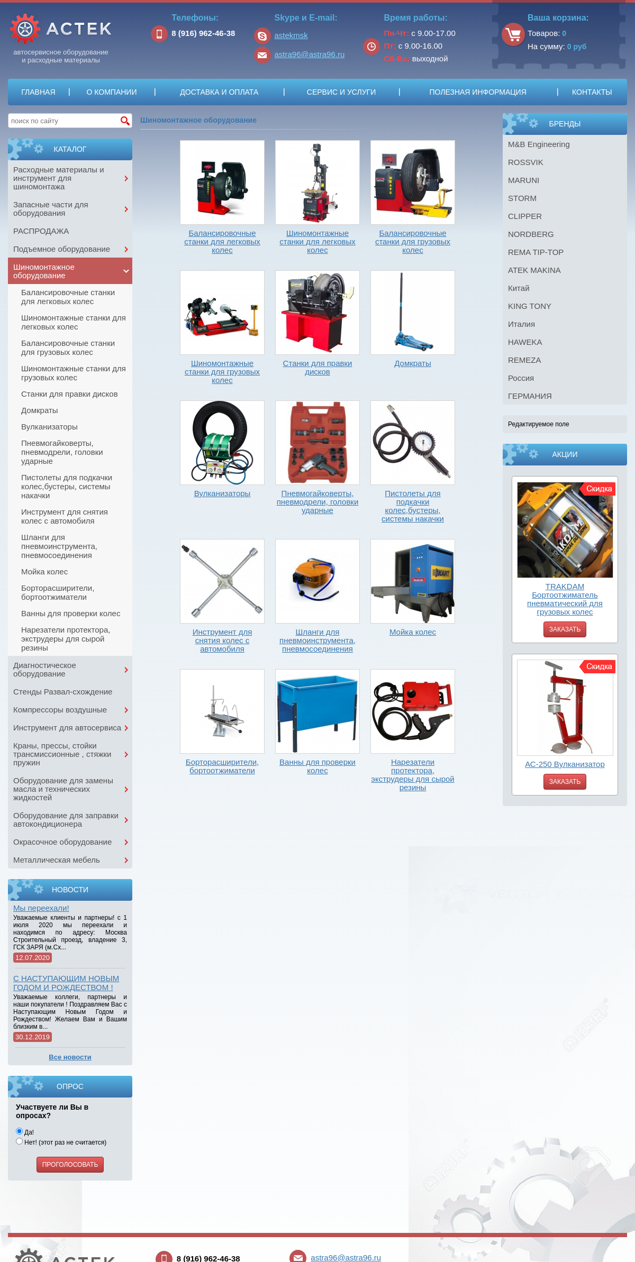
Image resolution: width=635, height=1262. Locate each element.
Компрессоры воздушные (60, 709)
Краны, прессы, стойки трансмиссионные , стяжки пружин (62, 754)
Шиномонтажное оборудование (44, 271)
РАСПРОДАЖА (41, 230)
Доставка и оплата (219, 92)
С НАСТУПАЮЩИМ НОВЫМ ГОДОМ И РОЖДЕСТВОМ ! (66, 983)
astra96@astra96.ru (310, 54)
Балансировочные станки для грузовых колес (68, 347)
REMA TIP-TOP (536, 252)
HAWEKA (525, 341)
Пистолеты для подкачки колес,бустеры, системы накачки (66, 486)
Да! (25, 1132)
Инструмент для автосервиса (67, 727)
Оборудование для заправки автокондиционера (66, 819)
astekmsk (291, 35)
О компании (111, 92)
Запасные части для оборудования (50, 208)
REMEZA (524, 359)
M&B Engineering (539, 144)
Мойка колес (44, 571)
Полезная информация (477, 92)
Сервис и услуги (341, 92)
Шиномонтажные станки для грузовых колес (73, 373)
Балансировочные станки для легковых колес (68, 297)
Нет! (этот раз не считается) (61, 1142)
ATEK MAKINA (534, 270)
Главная (38, 92)
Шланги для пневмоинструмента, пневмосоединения (59, 546)
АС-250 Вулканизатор (565, 764)
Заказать (565, 629)
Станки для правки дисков (69, 393)
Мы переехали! (41, 907)
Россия (521, 377)
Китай (519, 288)
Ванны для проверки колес (70, 613)
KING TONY (529, 305)
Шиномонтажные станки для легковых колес (73, 322)
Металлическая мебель (56, 859)
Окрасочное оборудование (62, 841)
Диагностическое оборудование (44, 669)
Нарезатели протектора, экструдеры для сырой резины (65, 638)
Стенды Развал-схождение (62, 691)
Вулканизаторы (49, 426)
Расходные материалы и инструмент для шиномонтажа (58, 178)
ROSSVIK (525, 162)
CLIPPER (525, 216)
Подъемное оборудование (61, 248)
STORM (522, 198)
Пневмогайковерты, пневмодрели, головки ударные (62, 451)
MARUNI (523, 180)
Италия (521, 323)
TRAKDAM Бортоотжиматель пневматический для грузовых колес (565, 599)
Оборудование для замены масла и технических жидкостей (63, 789)
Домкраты (39, 410)
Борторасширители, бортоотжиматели (57, 592)
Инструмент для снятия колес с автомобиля (64, 516)
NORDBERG (531, 234)
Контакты (592, 92)
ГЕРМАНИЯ (530, 395)
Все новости (70, 1057)
